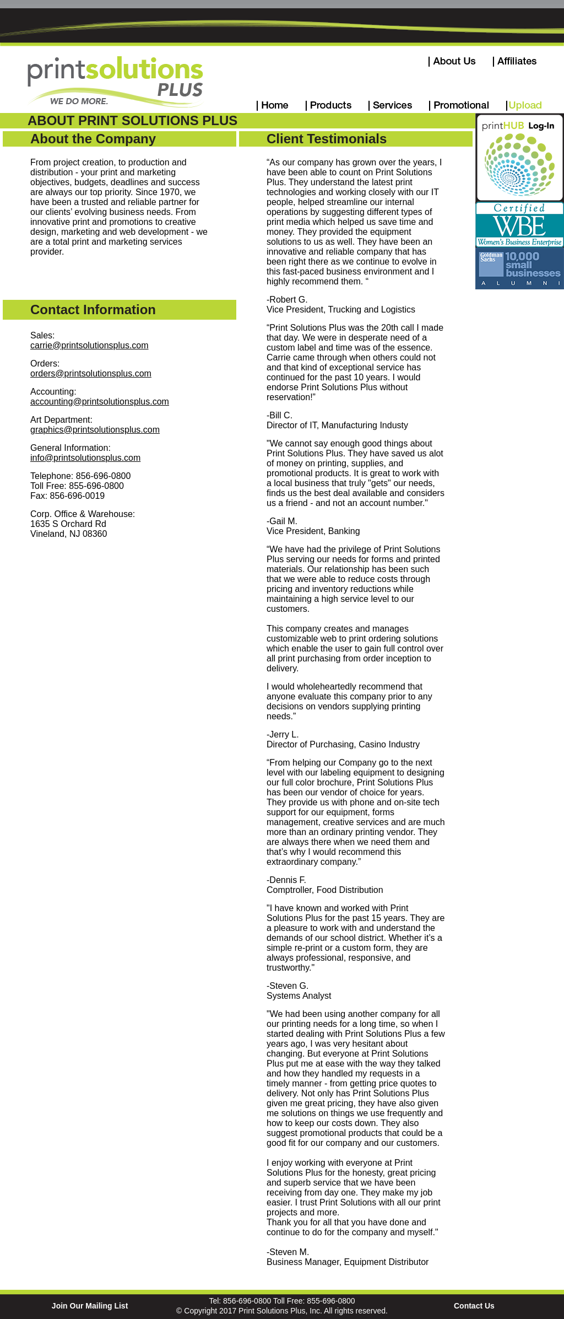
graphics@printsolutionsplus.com (95, 429)
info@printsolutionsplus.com (85, 457)
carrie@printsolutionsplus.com (89, 345)
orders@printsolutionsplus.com (90, 373)
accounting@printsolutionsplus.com (99, 401)
